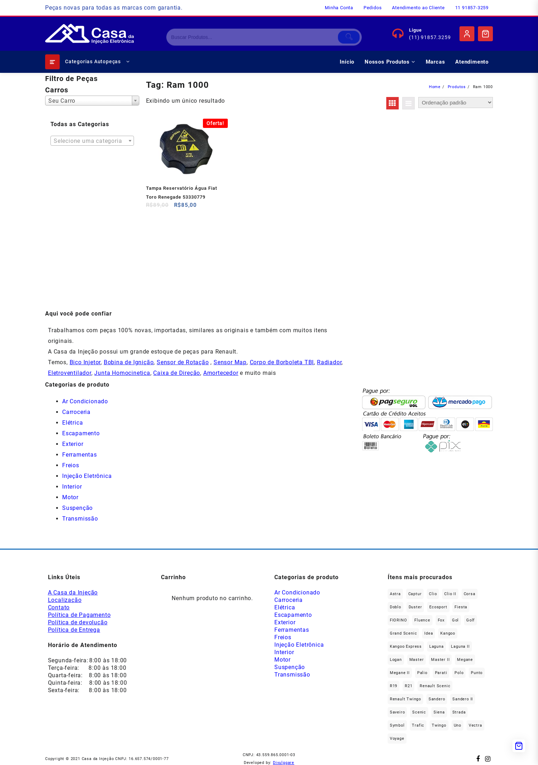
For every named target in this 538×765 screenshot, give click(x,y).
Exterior (72, 444)
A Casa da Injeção (73, 592)
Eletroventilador (69, 373)
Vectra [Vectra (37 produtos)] (475, 725)
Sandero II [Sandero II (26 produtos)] (462, 699)
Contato (59, 607)
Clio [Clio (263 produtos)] (433, 594)
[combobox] (92, 101)
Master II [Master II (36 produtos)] (440, 659)
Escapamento (81, 433)
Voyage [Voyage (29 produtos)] (397, 738)
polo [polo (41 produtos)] (458, 672)
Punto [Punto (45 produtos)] (477, 672)
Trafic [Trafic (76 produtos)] (418, 725)
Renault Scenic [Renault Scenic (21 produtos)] (435, 686)
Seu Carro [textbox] (61, 100)
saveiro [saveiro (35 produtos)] (397, 712)
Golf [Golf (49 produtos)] (470, 620)
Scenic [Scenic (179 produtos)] (419, 712)
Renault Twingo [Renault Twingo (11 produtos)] (405, 699)
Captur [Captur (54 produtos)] (415, 594)
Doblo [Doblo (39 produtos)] (395, 607)
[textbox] (92, 143)
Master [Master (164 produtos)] (416, 659)
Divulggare (283, 762)
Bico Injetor (85, 362)
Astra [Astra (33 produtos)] (395, 594)
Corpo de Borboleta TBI (282, 362)
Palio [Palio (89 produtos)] (422, 672)
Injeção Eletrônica (87, 476)
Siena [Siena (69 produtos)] (439, 712)
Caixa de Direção (176, 373)
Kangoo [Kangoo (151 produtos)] (447, 633)
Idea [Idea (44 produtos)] (428, 633)
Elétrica (72, 422)
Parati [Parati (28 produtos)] (441, 672)
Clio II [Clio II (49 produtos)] (450, 594)
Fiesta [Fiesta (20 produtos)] (460, 607)
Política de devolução (78, 622)
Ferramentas (79, 454)
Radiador (329, 362)
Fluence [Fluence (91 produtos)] (422, 620)
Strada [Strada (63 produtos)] (459, 712)
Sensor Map (230, 362)
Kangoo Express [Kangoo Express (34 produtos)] (406, 646)
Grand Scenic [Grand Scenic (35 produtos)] (403, 633)
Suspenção (77, 508)
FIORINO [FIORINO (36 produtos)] (398, 620)
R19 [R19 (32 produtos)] (393, 686)
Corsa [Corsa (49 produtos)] (469, 594)
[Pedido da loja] (455, 102)
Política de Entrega (74, 629)
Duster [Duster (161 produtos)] (415, 607)
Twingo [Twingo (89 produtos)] (439, 725)
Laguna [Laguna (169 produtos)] (436, 646)
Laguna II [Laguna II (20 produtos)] (460, 646)
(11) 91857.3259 (430, 37)
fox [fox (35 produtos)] (441, 620)
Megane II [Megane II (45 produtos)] (400, 672)
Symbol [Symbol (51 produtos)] (397, 725)
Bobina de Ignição (129, 362)
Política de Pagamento (79, 615)
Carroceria (76, 412)
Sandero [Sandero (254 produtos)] (437, 699)
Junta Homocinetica (122, 373)
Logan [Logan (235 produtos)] (396, 659)
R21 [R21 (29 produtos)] (408, 686)
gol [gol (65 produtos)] (455, 620)
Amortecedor (220, 373)
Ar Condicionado (85, 401)
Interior (72, 486)
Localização (65, 600)
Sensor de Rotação (183, 362)
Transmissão (80, 518)
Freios (70, 465)
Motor (70, 497)
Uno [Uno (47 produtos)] (457, 725)
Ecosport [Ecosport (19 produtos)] (438, 607)
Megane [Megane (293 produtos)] (465, 659)
